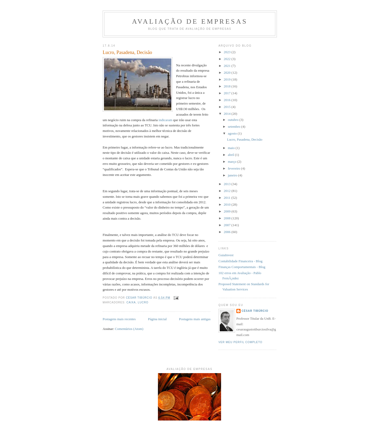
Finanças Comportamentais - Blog (241, 267)
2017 (227, 93)
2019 (227, 79)
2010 (227, 204)
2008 (227, 218)
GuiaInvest (225, 255)
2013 (227, 184)
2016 (227, 100)
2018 (227, 86)
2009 (227, 211)
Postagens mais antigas (195, 319)
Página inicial (157, 319)
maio (232, 148)
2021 (227, 66)
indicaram (165, 120)
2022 (227, 59)
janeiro (233, 175)
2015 (227, 107)
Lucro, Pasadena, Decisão (127, 52)
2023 (227, 52)
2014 (227, 114)
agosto (233, 133)
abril (231, 155)
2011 (227, 198)
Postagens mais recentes (119, 319)
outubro (234, 120)
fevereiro (234, 168)
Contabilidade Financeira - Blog (240, 261)
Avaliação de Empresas (189, 21)
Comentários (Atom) (129, 329)
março (232, 162)
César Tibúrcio (255, 310)
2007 (227, 225)
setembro (234, 127)
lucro (143, 302)
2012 (227, 191)
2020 (227, 73)
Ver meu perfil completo (240, 342)
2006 (227, 232)
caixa (131, 302)
